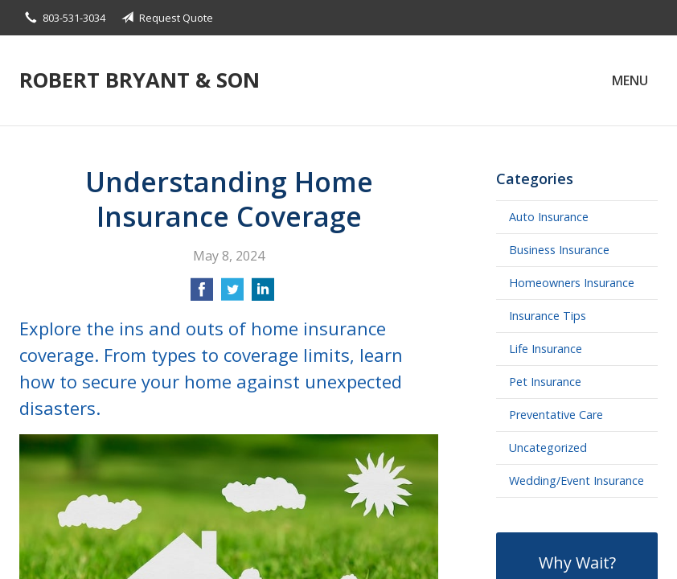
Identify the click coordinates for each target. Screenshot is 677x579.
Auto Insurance (549, 216)
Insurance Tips (547, 315)
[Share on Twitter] (232, 294)
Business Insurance (559, 249)
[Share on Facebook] (202, 294)
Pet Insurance (545, 381)
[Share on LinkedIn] (263, 294)
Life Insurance (545, 348)
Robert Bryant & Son (139, 80)
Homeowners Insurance (571, 282)
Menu (630, 80)
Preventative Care (556, 414)
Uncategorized (548, 447)
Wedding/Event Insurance (576, 480)
